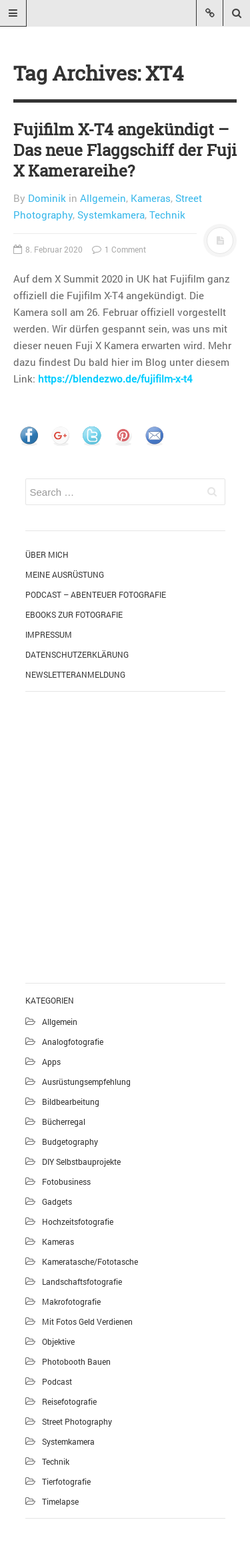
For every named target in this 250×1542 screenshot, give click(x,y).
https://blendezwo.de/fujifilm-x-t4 (115, 378)
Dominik (47, 198)
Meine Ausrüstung (64, 574)
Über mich (47, 554)
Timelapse (60, 1501)
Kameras (151, 198)
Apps (51, 1061)
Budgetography (70, 1141)
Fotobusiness (66, 1181)
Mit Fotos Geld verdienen (87, 1321)
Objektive (58, 1341)
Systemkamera (111, 214)
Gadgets (57, 1201)
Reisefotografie (69, 1401)
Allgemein (103, 198)
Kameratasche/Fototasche (90, 1261)
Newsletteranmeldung (75, 674)
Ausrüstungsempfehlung (86, 1081)
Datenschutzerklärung (77, 654)
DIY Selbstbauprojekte (81, 1161)
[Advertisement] (125, 835)
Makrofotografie (71, 1301)
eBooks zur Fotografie (74, 614)
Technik (167, 214)
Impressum (48, 634)
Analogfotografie (72, 1041)
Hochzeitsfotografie (77, 1221)
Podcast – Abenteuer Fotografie (95, 594)
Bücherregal (63, 1121)
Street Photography (77, 1421)
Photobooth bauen (76, 1361)
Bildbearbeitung (70, 1101)
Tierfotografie (66, 1481)
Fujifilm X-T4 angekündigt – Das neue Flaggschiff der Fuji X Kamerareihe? (125, 150)
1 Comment (119, 249)
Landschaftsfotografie (82, 1281)
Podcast (57, 1381)
